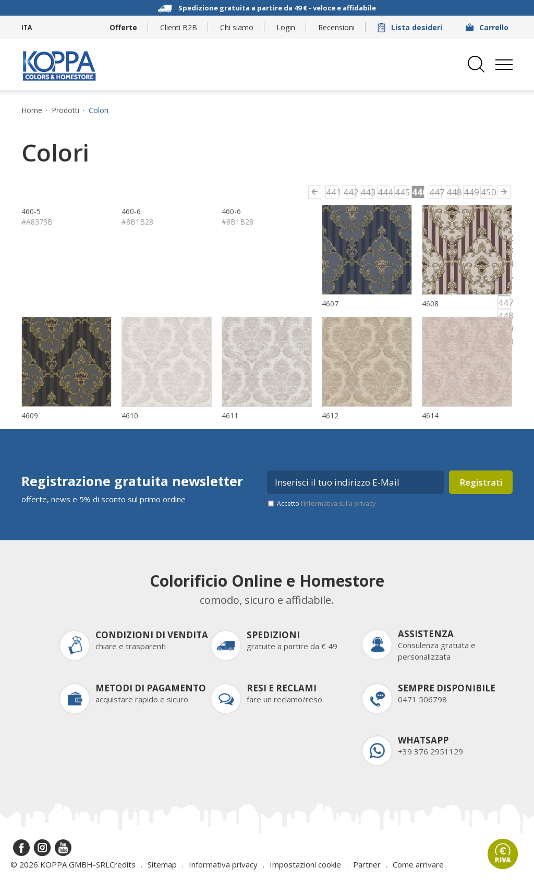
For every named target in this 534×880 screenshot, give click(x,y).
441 (332, 192)
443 (366, 192)
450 (487, 192)
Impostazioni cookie (305, 864)
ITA (26, 27)
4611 (230, 415)
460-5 (31, 211)
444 (384, 192)
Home (31, 110)
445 (401, 192)
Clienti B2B (178, 27)
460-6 (131, 211)
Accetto (326, 503)
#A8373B (37, 222)
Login (285, 27)
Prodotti (65, 110)
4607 (330, 303)
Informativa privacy (223, 864)
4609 (29, 415)
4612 (330, 415)
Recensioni (336, 27)
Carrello (488, 27)
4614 (430, 415)
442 (349, 192)
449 (470, 192)
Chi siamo (236, 27)
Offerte (123, 27)
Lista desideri (411, 27)
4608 (430, 303)
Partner (367, 864)
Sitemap (162, 864)
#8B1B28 (137, 222)
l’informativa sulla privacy (338, 503)
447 (435, 192)
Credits (123, 864)
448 (452, 192)
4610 (130, 415)
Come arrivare (418, 864)
